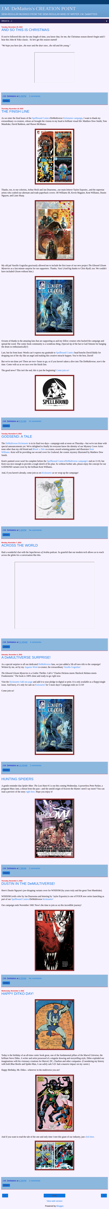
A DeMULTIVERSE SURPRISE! (26, 657)
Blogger (59, 1206)
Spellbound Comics (41, 118)
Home (54, 1196)
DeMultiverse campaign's (76, 461)
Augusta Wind (31, 667)
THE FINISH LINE (15, 111)
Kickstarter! (48, 899)
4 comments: (36, 642)
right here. (30, 791)
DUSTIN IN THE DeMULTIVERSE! (28, 883)
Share (6, 101)
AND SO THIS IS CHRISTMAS (25, 30)
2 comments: (35, 96)
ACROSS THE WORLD (19, 545)
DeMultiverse (44, 664)
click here (89, 1137)
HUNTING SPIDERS (17, 779)
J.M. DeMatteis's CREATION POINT (38, 8)
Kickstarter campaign (72, 118)
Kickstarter (47, 473)
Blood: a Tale (39, 449)
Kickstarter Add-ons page (21, 682)
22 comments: (35, 421)
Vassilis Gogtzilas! (72, 667)
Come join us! (62, 370)
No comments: (35, 530)
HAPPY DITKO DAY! (17, 994)
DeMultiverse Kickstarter (17, 443)
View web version (54, 1201)
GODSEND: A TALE (16, 436)
